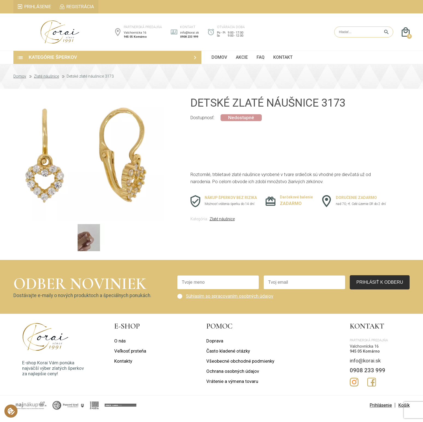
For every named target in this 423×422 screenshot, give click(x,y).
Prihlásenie (381, 412)
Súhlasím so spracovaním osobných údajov (229, 303)
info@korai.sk (189, 36)
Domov (19, 84)
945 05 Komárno (135, 40)
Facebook (371, 389)
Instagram (354, 389)
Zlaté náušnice (46, 84)
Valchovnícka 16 (135, 36)
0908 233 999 (189, 40)
